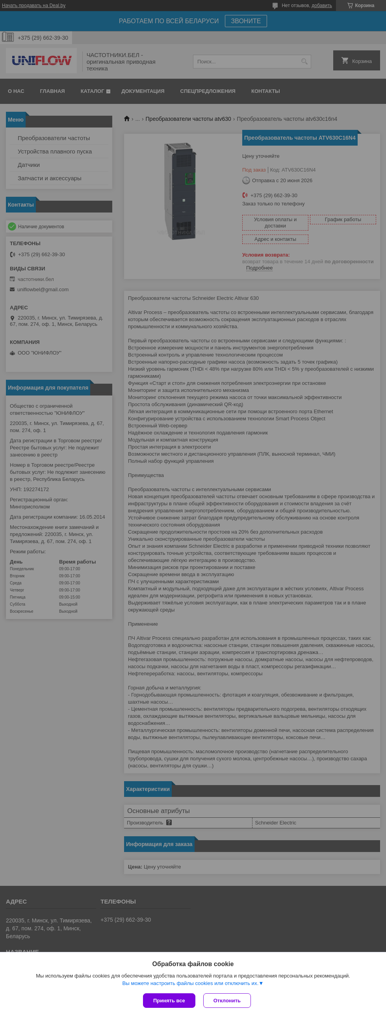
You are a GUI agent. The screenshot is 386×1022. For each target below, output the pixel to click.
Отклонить (227, 1001)
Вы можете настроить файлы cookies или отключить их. (190, 983)
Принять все (169, 1001)
